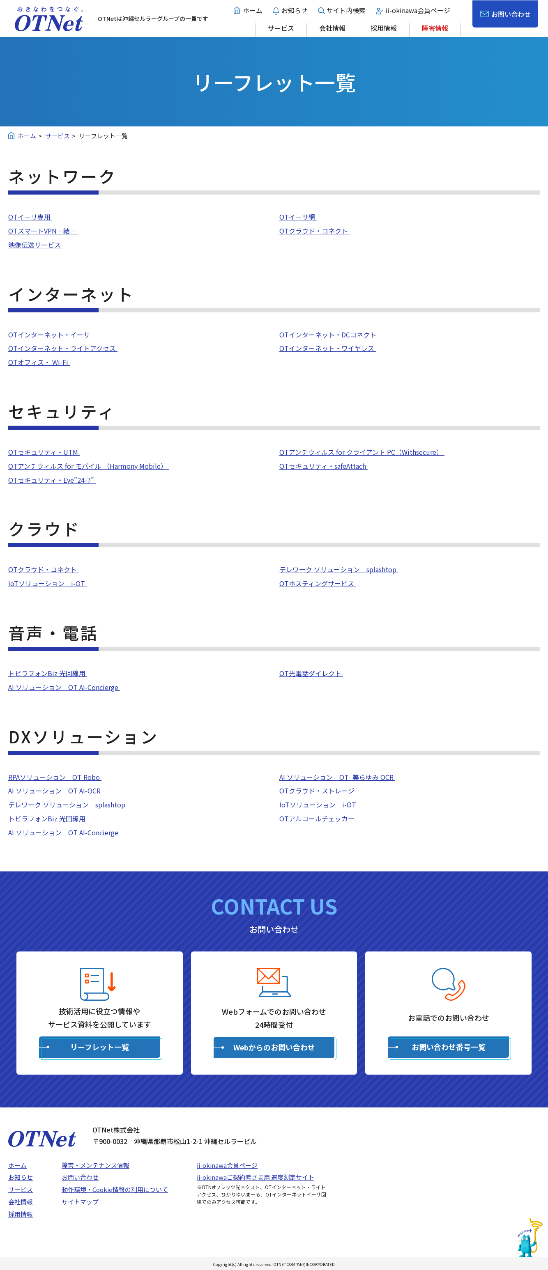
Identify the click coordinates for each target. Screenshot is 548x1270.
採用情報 (384, 28)
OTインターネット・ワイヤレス (327, 348)
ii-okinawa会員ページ (417, 10)
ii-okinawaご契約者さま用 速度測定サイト (255, 1177)
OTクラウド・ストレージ (317, 790)
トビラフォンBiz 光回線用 (47, 673)
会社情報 (332, 28)
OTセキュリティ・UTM (44, 452)
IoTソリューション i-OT (47, 583)
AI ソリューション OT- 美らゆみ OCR (337, 777)
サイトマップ (80, 1201)
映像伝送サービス (35, 245)
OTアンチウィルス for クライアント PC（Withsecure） (361, 452)
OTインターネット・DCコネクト (328, 334)
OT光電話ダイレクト (311, 673)
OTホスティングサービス (317, 583)
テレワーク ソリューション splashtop (338, 569)
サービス (281, 28)
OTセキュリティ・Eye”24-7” (52, 480)
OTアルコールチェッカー (317, 818)
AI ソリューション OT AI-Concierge (64, 687)
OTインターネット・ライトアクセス (62, 348)
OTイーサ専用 (30, 217)
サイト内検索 (346, 10)
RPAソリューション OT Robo (54, 777)
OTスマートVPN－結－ (43, 231)
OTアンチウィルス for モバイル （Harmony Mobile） (88, 466)
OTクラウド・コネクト (314, 231)
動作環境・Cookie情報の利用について (115, 1189)
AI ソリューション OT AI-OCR (55, 790)
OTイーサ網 (298, 217)
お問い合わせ (511, 14)
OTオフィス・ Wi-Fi (39, 362)
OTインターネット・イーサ (50, 334)
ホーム (252, 10)
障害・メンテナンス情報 (95, 1165)
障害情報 (435, 28)
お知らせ (294, 10)
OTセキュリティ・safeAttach (323, 466)
